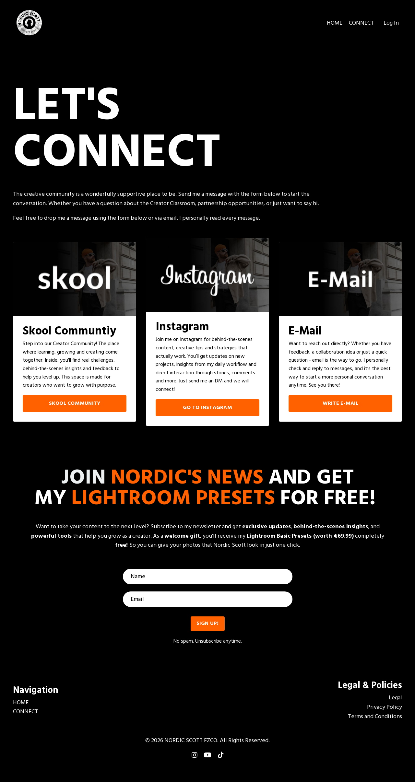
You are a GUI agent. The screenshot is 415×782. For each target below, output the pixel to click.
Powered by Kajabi (207, 765)
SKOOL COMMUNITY (75, 403)
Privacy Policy (384, 707)
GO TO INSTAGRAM (207, 407)
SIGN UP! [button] (207, 623)
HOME (334, 23)
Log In (391, 23)
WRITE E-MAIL (341, 403)
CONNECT (361, 23)
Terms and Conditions (375, 716)
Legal (395, 698)
